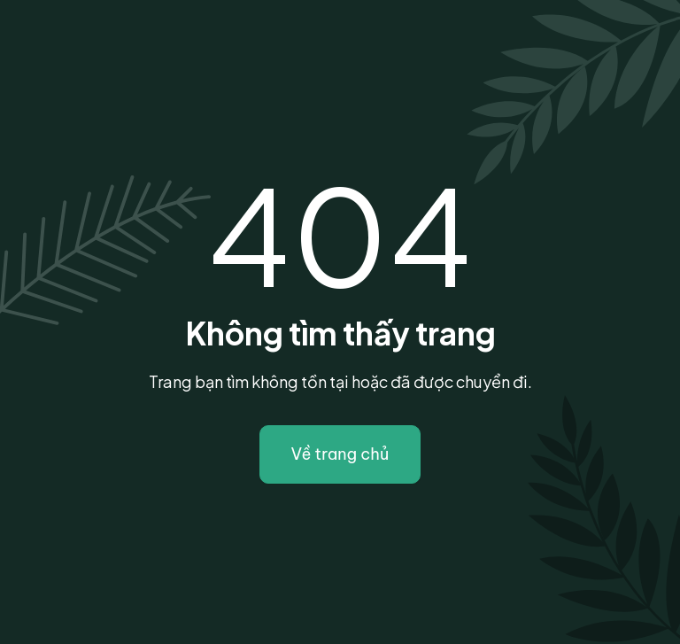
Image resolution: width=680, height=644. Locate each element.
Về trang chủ (340, 454)
